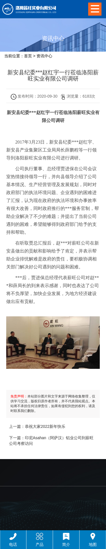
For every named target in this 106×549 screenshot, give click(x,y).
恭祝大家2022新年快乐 (45, 426)
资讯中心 (44, 56)
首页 (28, 56)
